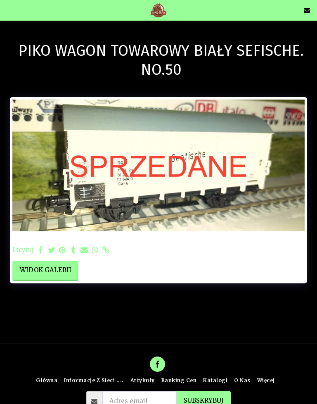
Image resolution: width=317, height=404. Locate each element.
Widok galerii (45, 270)
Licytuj (23, 250)
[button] (9, 10)
